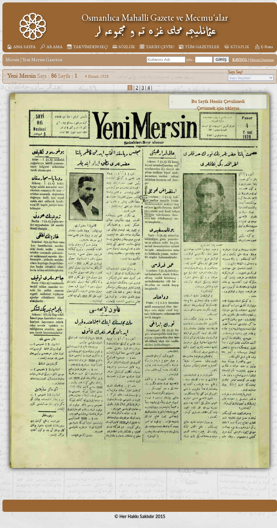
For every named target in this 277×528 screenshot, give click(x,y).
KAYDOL (239, 59)
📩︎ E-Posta (263, 46)
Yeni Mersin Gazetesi (42, 59)
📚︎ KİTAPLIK (237, 46)
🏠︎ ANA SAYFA (21, 46)
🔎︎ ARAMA (51, 46)
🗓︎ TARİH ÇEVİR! (156, 46)
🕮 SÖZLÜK (123, 46)
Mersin (12, 59)
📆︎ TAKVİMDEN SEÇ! (87, 46)
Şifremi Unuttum (262, 59)
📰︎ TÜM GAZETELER (199, 46)
